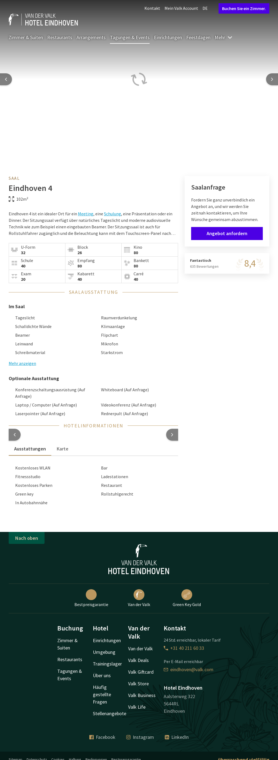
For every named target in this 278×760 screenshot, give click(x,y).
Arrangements (91, 37)
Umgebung (104, 652)
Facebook (102, 737)
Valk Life (137, 707)
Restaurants (59, 37)
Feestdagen (198, 37)
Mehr (224, 37)
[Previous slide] (6, 79)
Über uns (102, 675)
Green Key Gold (187, 598)
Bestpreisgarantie (91, 598)
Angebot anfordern (227, 233)
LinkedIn (177, 737)
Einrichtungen (168, 37)
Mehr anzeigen (22, 363)
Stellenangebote (109, 713)
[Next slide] (272, 79)
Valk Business (142, 695)
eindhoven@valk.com (188, 669)
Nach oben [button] (26, 538)
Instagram (140, 737)
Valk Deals (138, 660)
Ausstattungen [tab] (30, 449)
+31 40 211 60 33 (184, 648)
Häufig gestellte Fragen (102, 694)
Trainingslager (107, 664)
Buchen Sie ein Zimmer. (244, 8)
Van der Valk (139, 598)
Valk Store (138, 683)
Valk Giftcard (141, 672)
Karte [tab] (62, 449)
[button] (15, 435)
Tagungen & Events (130, 37)
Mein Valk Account (181, 8)
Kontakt (152, 8)
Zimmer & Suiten (26, 37)
